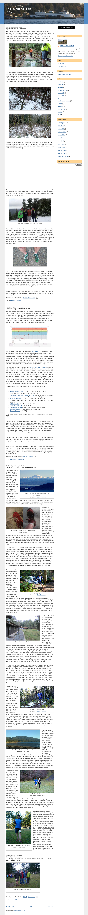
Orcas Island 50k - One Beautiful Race (21, 467)
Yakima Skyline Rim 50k (17, 391)
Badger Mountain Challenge (38, 367)
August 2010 (61, 135)
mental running (62, 90)
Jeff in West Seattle (67, 45)
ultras (22, 459)
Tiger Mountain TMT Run (16, 29)
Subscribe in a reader (64, 74)
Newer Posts (10, 906)
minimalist (61, 93)
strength (60, 106)
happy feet (61, 84)
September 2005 (63, 156)
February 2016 (62, 123)
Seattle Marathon (15, 411)
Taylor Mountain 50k (16, 398)
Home (30, 906)
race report (35, 351)
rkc (58, 98)
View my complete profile (65, 56)
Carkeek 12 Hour (15, 409)
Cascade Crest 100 (16, 405)
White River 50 (14, 404)
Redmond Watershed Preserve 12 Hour (22, 395)
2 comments (31, 297)
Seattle (60, 103)
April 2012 (61, 129)
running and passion (64, 101)
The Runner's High (18, 8)
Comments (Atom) (19, 910)
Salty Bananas (62, 66)
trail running (13, 300)
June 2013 (61, 126)
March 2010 (61, 147)
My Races (61, 63)
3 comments (31, 456)
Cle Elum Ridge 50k (16, 407)
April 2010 (61, 144)
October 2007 (62, 150)
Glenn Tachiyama (41, 497)
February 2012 (62, 132)
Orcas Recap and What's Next (18, 309)
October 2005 (62, 153)
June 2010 (61, 141)
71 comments (31, 897)
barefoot (60, 82)
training (19, 300)
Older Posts (50, 906)
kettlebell (60, 87)
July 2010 (61, 138)
